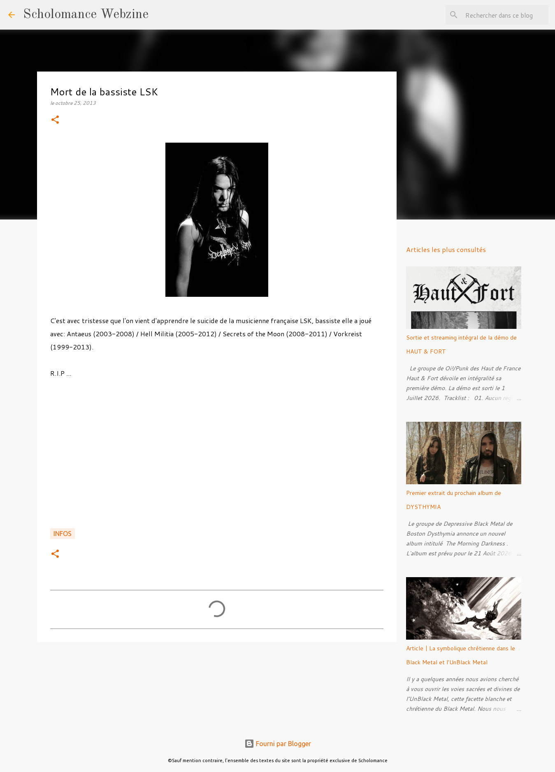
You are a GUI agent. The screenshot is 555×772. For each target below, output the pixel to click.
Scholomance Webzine (86, 14)
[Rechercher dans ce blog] (505, 15)
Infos (62, 533)
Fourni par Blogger (277, 743)
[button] (55, 120)
